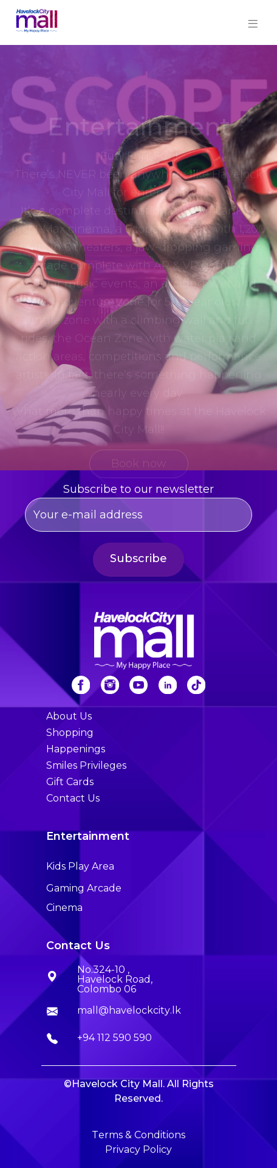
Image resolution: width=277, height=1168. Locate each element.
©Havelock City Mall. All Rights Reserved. (139, 1091)
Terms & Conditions (138, 1135)
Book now (138, 467)
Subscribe (138, 558)
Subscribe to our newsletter (139, 507)
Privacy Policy (138, 1149)
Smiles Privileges (86, 765)
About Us (69, 716)
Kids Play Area (80, 866)
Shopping (70, 732)
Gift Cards (70, 782)
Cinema (64, 907)
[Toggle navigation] (253, 22)
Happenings (75, 749)
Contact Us (73, 798)
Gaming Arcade (83, 888)
